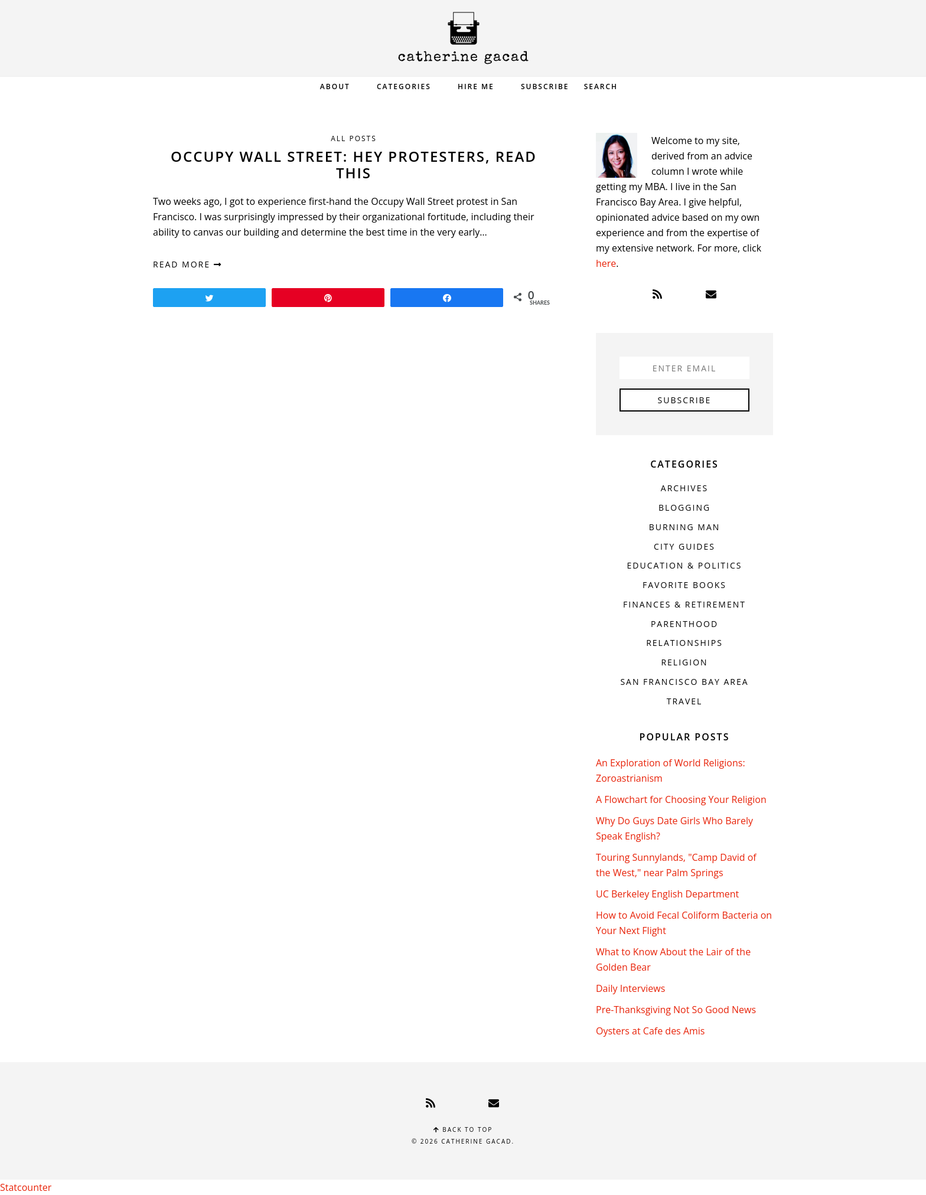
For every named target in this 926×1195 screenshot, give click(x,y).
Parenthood (684, 623)
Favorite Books (684, 584)
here (606, 263)
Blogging (684, 507)
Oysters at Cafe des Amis (650, 1030)
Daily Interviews (630, 988)
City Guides (684, 546)
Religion (684, 662)
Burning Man (684, 527)
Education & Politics (684, 565)
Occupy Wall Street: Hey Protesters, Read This (354, 164)
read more (187, 264)
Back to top (463, 1129)
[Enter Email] (684, 368)
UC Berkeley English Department (667, 893)
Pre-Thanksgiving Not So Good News (676, 1009)
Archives (684, 488)
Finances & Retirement (684, 604)
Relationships (684, 642)
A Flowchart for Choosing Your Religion (681, 799)
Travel (685, 701)
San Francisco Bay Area (684, 681)
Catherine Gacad (463, 38)
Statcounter (25, 1187)
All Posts (354, 138)
